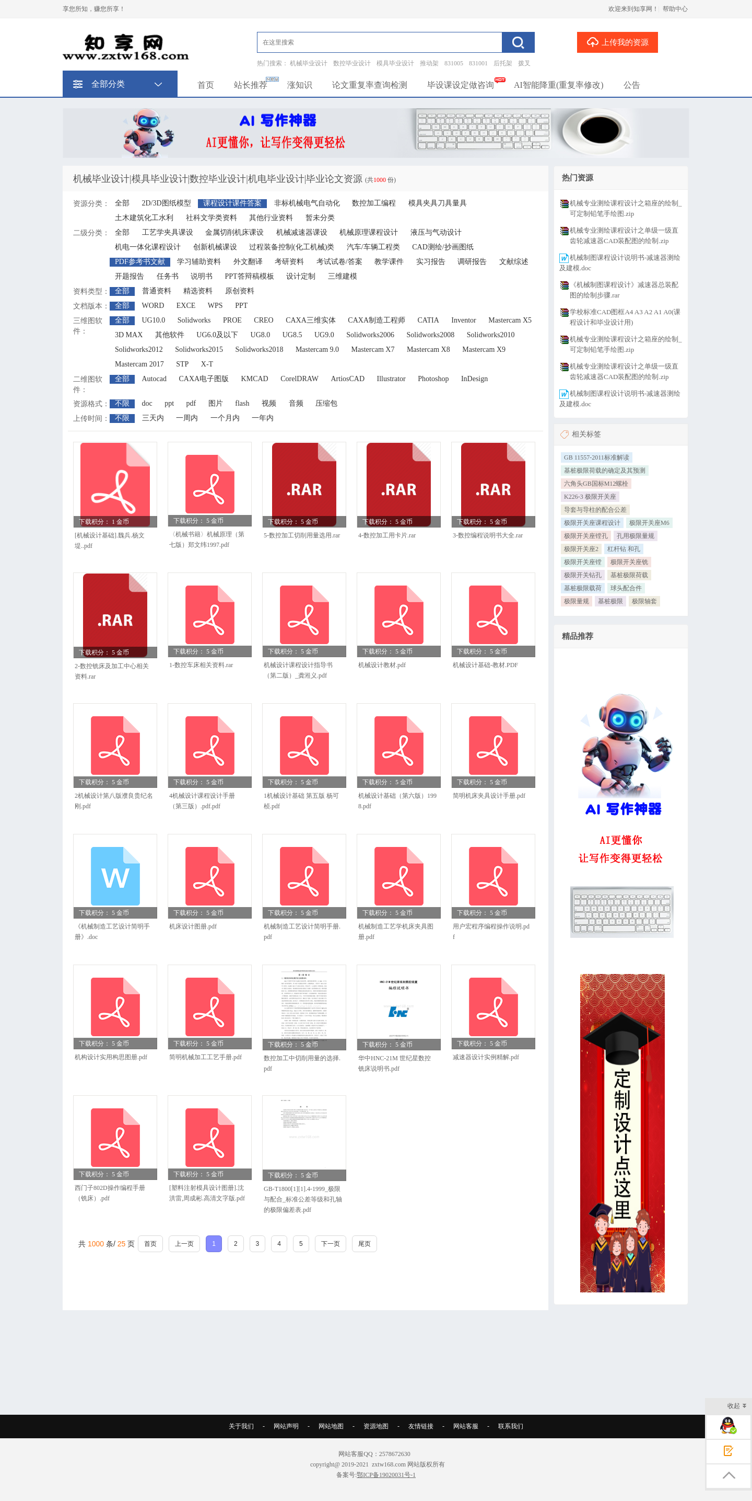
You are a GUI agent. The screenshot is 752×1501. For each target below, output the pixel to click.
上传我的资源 (617, 42)
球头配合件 (626, 588)
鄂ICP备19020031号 (383, 1475)
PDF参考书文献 (140, 262)
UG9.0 (324, 335)
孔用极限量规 (635, 536)
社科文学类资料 (211, 218)
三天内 (153, 418)
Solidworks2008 (431, 335)
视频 (269, 403)
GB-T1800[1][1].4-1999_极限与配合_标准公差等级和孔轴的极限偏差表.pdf (303, 1199)
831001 (478, 63)
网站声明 (286, 1426)
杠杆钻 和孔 (623, 549)
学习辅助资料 (199, 262)
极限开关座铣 (629, 562)
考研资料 (289, 262)
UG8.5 (292, 335)
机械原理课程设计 (368, 232)
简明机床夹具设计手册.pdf (489, 795)
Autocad (154, 379)
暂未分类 (320, 218)
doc (147, 403)
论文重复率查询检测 (369, 85)
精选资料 (198, 291)
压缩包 (326, 403)
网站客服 (465, 1426)
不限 (122, 403)
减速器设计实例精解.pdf (486, 1057)
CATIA (428, 320)
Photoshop (433, 379)
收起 (737, 1407)
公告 (632, 85)
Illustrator (391, 379)
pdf (191, 403)
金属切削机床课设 (234, 232)
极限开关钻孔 (583, 575)
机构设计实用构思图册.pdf (111, 1057)
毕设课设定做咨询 (460, 85)
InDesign (474, 379)
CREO (263, 320)
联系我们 (510, 1426)
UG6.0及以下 (217, 335)
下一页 (330, 1243)
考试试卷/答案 (339, 262)
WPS (215, 306)
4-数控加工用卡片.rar (387, 535)
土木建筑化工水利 (144, 218)
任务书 (168, 276)
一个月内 (225, 418)
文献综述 (513, 262)
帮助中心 (675, 9)
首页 (205, 85)
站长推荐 (250, 85)
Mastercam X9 (484, 349)
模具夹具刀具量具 (437, 203)
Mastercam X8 (428, 349)
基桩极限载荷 (583, 588)
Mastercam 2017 (139, 364)
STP (182, 364)
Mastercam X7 (373, 349)
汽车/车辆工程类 (373, 247)
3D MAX (129, 335)
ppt (169, 403)
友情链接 (420, 1426)
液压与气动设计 (436, 232)
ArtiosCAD (348, 379)
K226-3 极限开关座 (590, 496)
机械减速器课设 (301, 232)
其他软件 (169, 335)
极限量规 (576, 601)
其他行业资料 (271, 218)
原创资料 (239, 291)
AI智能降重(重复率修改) (559, 85)
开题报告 (129, 276)
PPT (241, 306)
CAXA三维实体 (311, 320)
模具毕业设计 (395, 63)
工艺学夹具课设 (167, 232)
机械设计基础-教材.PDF (485, 665)
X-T (207, 364)
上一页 (184, 1243)
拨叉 (524, 63)
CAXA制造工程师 (376, 320)
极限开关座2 (581, 549)
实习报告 (430, 262)
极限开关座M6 (649, 522)
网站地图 (331, 1426)
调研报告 (472, 262)
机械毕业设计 (308, 63)
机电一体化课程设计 (148, 247)
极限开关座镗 (583, 562)
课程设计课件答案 (232, 203)
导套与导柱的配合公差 (595, 509)
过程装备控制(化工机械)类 (291, 247)
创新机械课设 (215, 247)
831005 (453, 63)
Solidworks (194, 320)
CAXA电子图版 (204, 379)
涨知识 (299, 85)
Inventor (463, 320)
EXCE (186, 306)
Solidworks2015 (199, 349)
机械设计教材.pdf (382, 665)
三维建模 (342, 276)
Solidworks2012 (139, 349)
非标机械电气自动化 (307, 203)
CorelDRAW (299, 379)
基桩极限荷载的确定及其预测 (604, 470)
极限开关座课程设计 (592, 522)
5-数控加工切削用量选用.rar (302, 535)
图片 (215, 403)
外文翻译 (248, 262)
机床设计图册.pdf (193, 926)
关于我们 (241, 1426)
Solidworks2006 (370, 335)
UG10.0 (154, 320)
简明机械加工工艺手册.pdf (205, 1057)
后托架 (503, 63)
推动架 (429, 63)
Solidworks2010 (491, 335)
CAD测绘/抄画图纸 (442, 247)
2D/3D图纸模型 (166, 203)
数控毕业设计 (352, 63)
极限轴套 (644, 601)
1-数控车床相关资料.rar (201, 665)
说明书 (202, 276)
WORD (153, 306)
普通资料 (156, 291)
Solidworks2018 (260, 349)
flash (242, 403)
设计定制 (300, 276)
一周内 (187, 418)
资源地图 (376, 1426)
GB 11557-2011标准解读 (596, 457)
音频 (296, 403)
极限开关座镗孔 (586, 536)
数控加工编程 (374, 203)
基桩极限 (610, 601)
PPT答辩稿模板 (249, 276)
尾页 (364, 1243)
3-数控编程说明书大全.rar (488, 535)
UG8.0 (261, 335)
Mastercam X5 (510, 320)
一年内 (263, 418)
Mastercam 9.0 (317, 349)
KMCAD (254, 379)
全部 (122, 203)
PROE (232, 320)
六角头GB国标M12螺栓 (596, 483)
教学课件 (389, 262)
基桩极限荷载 (629, 575)
